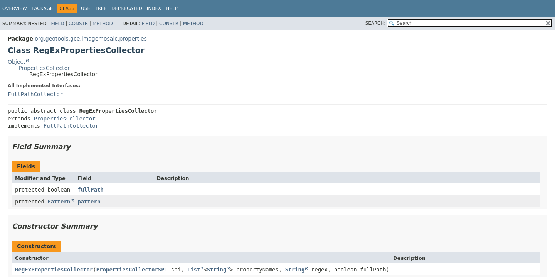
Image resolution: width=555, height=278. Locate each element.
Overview (14, 8)
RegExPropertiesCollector (54, 269)
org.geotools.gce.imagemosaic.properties (91, 39)
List (193, 269)
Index (154, 8)
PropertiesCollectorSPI (132, 269)
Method (102, 23)
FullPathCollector (35, 94)
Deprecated (126, 8)
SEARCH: (375, 23)
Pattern (58, 201)
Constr (78, 23)
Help (172, 8)
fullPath (90, 189)
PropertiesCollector (44, 68)
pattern (88, 201)
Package (42, 8)
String (217, 269)
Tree (101, 8)
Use (85, 8)
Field (57, 23)
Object (16, 62)
